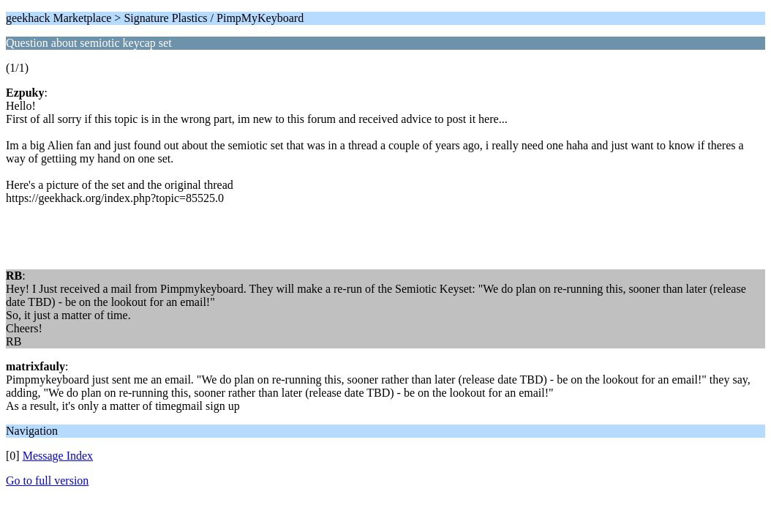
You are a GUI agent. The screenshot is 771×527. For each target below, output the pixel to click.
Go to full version (47, 480)
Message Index (58, 455)
